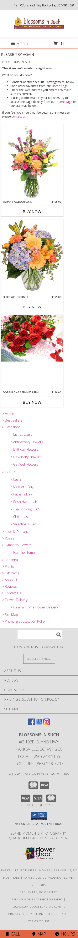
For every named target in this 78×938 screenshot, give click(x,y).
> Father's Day (21, 494)
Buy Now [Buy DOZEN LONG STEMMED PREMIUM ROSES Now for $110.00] (32, 402)
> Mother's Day (21, 486)
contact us (19, 116)
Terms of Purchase (51, 914)
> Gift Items (10, 573)
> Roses (8, 538)
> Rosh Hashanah (23, 501)
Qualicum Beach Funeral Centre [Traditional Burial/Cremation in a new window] (39, 838)
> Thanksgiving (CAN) (25, 509)
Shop (19, 43)
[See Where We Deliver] (39, 659)
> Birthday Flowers (24, 449)
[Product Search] (39, 634)
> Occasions (11, 427)
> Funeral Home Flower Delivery (34, 607)
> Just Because (21, 434)
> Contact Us (11, 593)
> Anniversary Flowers (26, 442)
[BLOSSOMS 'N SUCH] (39, 32)
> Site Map (10, 614)
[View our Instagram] (46, 723)
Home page (60, 86)
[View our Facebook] (31, 723)
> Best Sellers (12, 420)
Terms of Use (39, 921)
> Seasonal (10, 560)
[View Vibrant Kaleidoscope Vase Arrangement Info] (32, 162)
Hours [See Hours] (65, 934)
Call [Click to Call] (13, 934)
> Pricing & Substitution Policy (24, 621)
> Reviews (9, 586)
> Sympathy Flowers (17, 545)
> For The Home (22, 552)
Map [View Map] (39, 934)
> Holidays (9, 472)
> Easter (16, 479)
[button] (39, 816)
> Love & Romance (16, 531)
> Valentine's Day (23, 524)
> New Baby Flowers (25, 457)
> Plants (8, 566)
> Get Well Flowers (24, 464)
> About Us (10, 580)
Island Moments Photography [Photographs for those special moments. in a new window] (38, 833)
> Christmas (19, 516)
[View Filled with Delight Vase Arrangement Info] (32, 257)
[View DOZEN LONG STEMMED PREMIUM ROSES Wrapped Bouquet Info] (32, 338)
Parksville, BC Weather (39, 892)
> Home (8, 413)
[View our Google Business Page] (39, 723)
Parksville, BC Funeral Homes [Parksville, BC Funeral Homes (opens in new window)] (25, 870)
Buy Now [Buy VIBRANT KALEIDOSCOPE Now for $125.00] (32, 211)
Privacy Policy (20, 914)
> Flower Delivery (14, 599)
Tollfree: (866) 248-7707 (39, 763)
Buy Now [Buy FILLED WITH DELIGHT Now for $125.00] (32, 307)
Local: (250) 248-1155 (39, 756)
